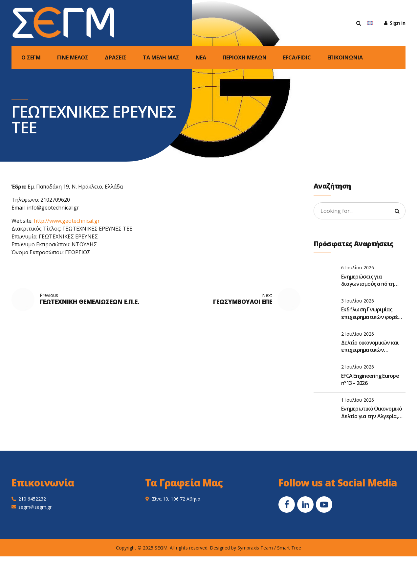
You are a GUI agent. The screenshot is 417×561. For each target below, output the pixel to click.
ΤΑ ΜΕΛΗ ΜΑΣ (161, 57)
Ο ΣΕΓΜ (31, 57)
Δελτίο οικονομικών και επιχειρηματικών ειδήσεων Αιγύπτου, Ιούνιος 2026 (370, 346)
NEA (201, 57)
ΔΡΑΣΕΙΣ (115, 57)
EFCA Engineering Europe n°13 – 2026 (370, 379)
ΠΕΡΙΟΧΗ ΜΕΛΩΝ (245, 57)
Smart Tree (289, 548)
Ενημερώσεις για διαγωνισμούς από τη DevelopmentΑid (367, 280)
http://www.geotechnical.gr (67, 220)
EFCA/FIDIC (297, 57)
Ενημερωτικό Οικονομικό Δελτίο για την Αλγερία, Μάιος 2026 (371, 412)
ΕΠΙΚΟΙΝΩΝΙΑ (345, 57)
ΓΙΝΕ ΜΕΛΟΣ (72, 57)
